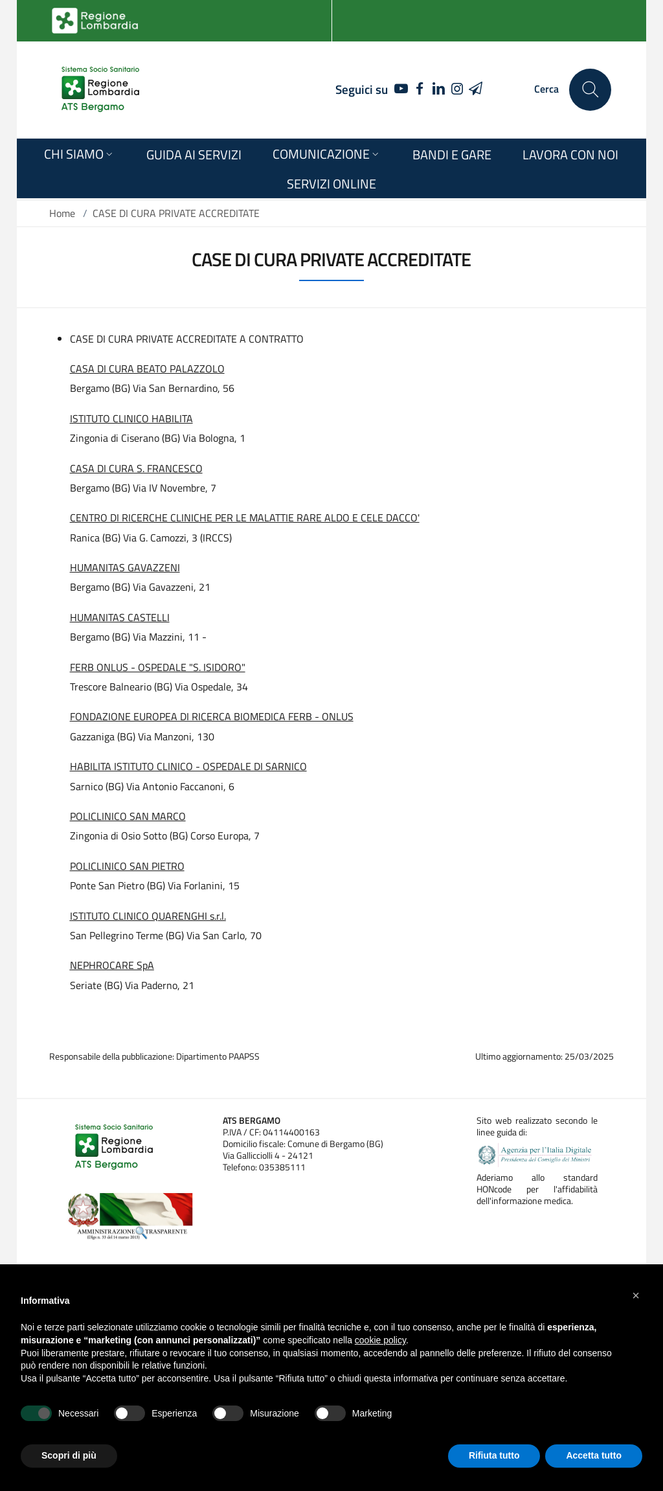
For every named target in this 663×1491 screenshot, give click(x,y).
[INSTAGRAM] (457, 89)
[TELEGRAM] (475, 89)
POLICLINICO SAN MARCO (128, 816)
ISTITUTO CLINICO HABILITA (131, 418)
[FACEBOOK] (420, 89)
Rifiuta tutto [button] (494, 1455)
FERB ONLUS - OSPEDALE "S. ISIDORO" (157, 667)
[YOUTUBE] (398, 89)
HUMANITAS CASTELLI (120, 617)
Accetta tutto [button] (594, 1455)
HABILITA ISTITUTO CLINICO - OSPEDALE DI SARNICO (188, 766)
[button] (635, 1295)
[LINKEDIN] (438, 89)
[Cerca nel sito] (590, 90)
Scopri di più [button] (68, 1455)
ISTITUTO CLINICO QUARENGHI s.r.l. (148, 916)
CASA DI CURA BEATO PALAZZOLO (147, 368)
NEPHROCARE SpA (112, 965)
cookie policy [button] (380, 1340)
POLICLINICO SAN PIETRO (127, 866)
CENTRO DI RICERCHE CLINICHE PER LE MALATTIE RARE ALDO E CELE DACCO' (245, 517)
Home (62, 213)
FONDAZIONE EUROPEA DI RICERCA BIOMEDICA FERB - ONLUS (212, 716)
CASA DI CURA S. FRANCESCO (136, 468)
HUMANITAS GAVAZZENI (125, 567)
